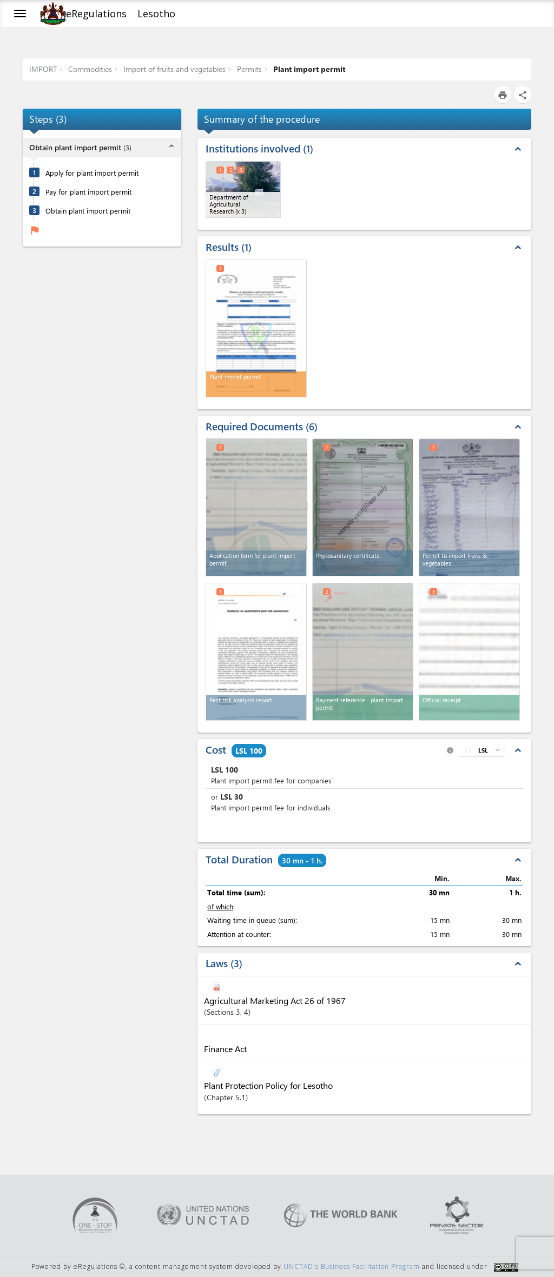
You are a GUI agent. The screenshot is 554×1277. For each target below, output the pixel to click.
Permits (248, 69)
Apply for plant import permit (91, 172)
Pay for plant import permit (88, 191)
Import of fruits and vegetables (173, 69)
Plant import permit (308, 69)
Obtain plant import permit (87, 210)
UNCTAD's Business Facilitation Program (351, 1266)
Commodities (89, 69)
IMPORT (43, 69)
